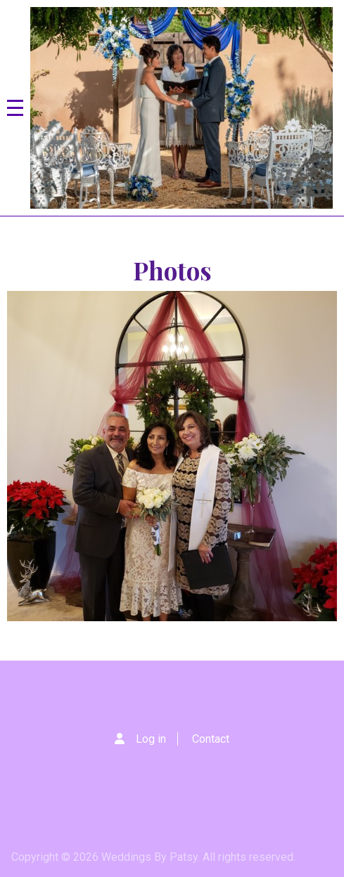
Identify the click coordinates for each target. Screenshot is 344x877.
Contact (210, 739)
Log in (151, 739)
